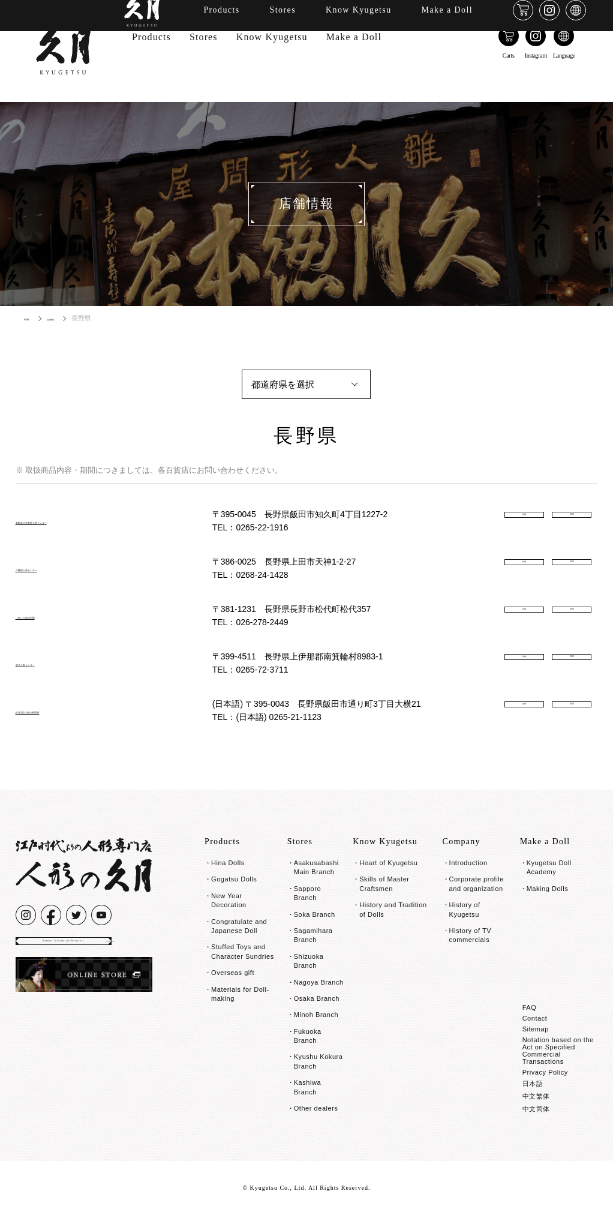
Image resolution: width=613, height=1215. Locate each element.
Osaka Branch (316, 998)
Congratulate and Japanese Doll (239, 926)
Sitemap (535, 1029)
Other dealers (316, 1108)
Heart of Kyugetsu (388, 862)
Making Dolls (548, 888)
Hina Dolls (228, 862)
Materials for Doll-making (240, 994)
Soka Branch (314, 914)
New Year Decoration (229, 900)
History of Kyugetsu (464, 909)
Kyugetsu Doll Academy (549, 867)
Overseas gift (232, 972)
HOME (34, 318)
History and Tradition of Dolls (392, 909)
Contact (535, 1018)
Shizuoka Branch (309, 961)
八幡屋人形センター (59, 568)
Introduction (468, 862)
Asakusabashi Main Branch (316, 867)
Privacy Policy (545, 1072)
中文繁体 (536, 1096)
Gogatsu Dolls (234, 879)
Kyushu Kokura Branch (318, 1061)
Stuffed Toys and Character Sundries (242, 951)
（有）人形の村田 (54, 615)
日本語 (532, 1083)
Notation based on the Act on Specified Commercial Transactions (558, 1050)
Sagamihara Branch (313, 935)
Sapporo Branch (307, 893)
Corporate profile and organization (476, 883)
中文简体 (536, 1108)
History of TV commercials (470, 935)
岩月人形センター (54, 663)
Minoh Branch (316, 1014)
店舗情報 (74, 318)
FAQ (529, 1007)
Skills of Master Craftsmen (384, 883)
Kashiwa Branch (307, 1087)
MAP (571, 521)
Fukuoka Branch (307, 1036)
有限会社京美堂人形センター (78, 520)
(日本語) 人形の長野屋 (63, 710)
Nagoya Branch (319, 982)
